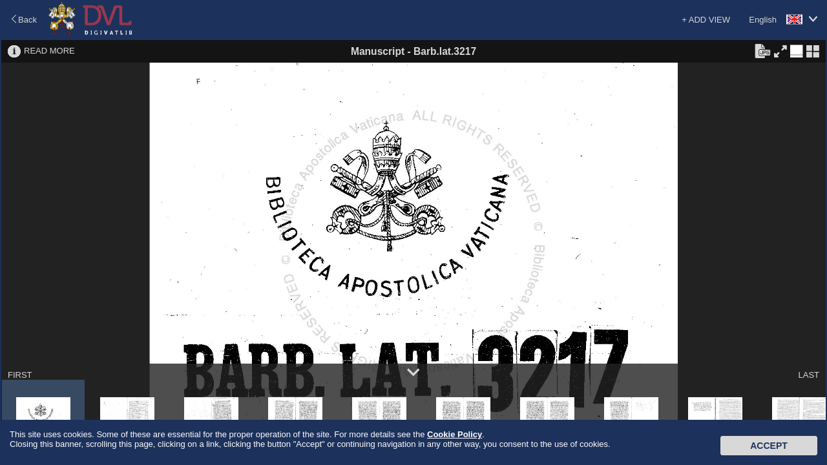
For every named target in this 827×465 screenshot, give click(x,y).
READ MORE (49, 51)
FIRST (20, 375)
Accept (769, 445)
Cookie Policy (454, 434)
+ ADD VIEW (706, 20)
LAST (808, 375)
